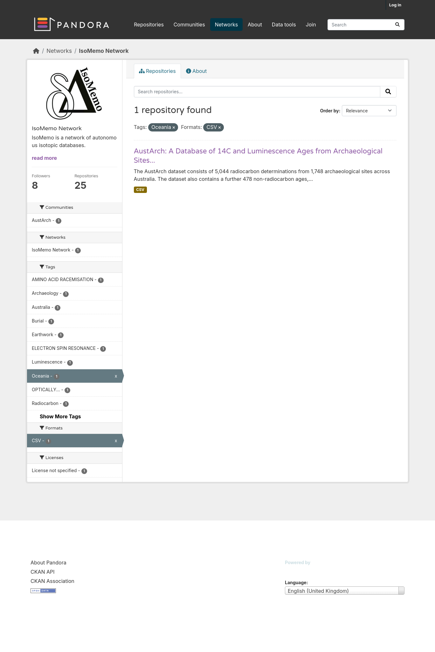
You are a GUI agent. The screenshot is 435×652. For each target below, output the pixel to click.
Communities (189, 24)
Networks (226, 24)
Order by (329, 110)
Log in (395, 4)
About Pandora (48, 562)
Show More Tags (60, 416)
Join (311, 24)
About (255, 24)
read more (44, 158)
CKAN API (43, 572)
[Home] (36, 50)
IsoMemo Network (103, 50)
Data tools (284, 24)
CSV (140, 189)
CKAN (296, 570)
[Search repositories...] (366, 24)
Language (296, 582)
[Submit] (397, 24)
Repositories (149, 24)
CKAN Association (52, 581)
